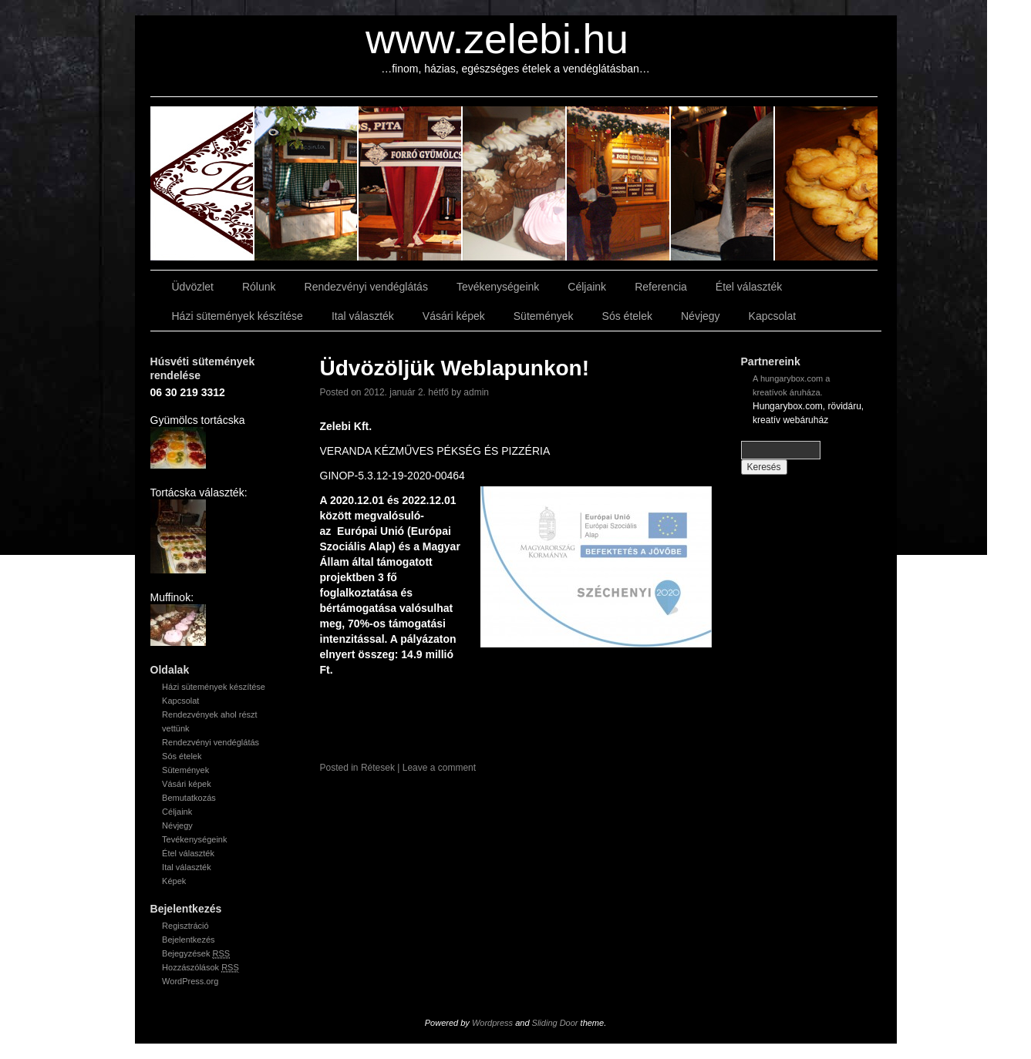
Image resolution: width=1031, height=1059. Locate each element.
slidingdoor (202, 183)
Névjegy (700, 316)
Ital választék (363, 316)
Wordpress (492, 1022)
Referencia (661, 287)
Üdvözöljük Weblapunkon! (454, 368)
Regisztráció (185, 925)
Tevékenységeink (498, 287)
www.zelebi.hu (497, 39)
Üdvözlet (193, 287)
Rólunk (259, 287)
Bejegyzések (196, 954)
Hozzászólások (200, 968)
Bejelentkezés (188, 939)
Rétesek (378, 767)
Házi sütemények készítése (237, 316)
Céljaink (587, 287)
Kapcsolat (772, 316)
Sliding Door (555, 1022)
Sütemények (544, 316)
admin (476, 392)
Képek (174, 881)
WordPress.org (190, 981)
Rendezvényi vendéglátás (366, 287)
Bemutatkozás (189, 797)
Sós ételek (627, 316)
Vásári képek (454, 316)
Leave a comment (439, 767)
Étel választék (749, 287)
